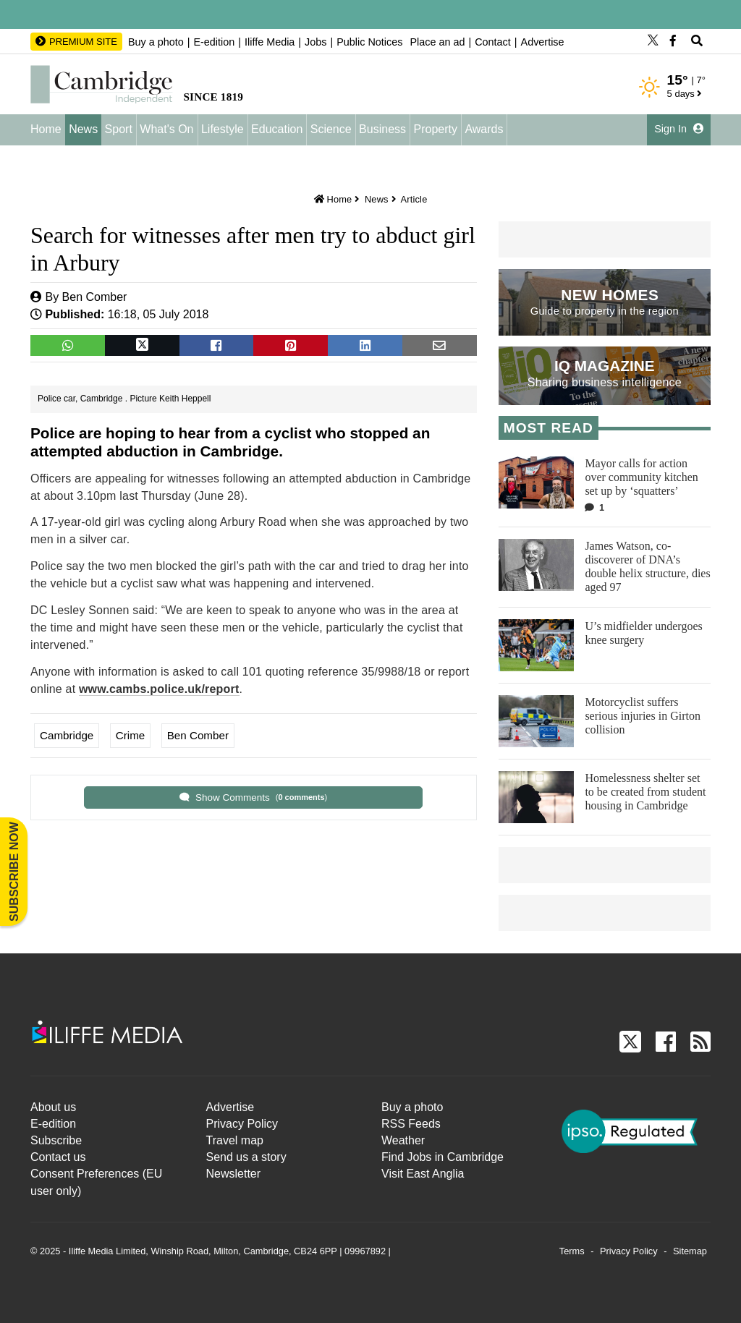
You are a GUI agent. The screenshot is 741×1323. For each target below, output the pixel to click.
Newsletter (233, 1173)
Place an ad (437, 42)
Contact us (57, 1157)
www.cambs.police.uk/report (159, 689)
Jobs (315, 42)
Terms (572, 1251)
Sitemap (690, 1251)
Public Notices (369, 42)
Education (276, 129)
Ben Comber (94, 297)
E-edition (213, 42)
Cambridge (66, 735)
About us (53, 1107)
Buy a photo (156, 42)
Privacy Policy (242, 1124)
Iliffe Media (270, 42)
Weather (403, 1140)
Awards (484, 129)
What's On (166, 129)
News (83, 129)
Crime (130, 735)
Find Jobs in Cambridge (442, 1157)
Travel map (234, 1140)
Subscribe (56, 1140)
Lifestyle (222, 129)
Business (382, 129)
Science (331, 129)
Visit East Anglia (422, 1173)
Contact (493, 42)
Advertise (542, 42)
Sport (118, 129)
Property (435, 129)
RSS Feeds (411, 1124)
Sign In (678, 129)
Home (46, 129)
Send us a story (246, 1157)
